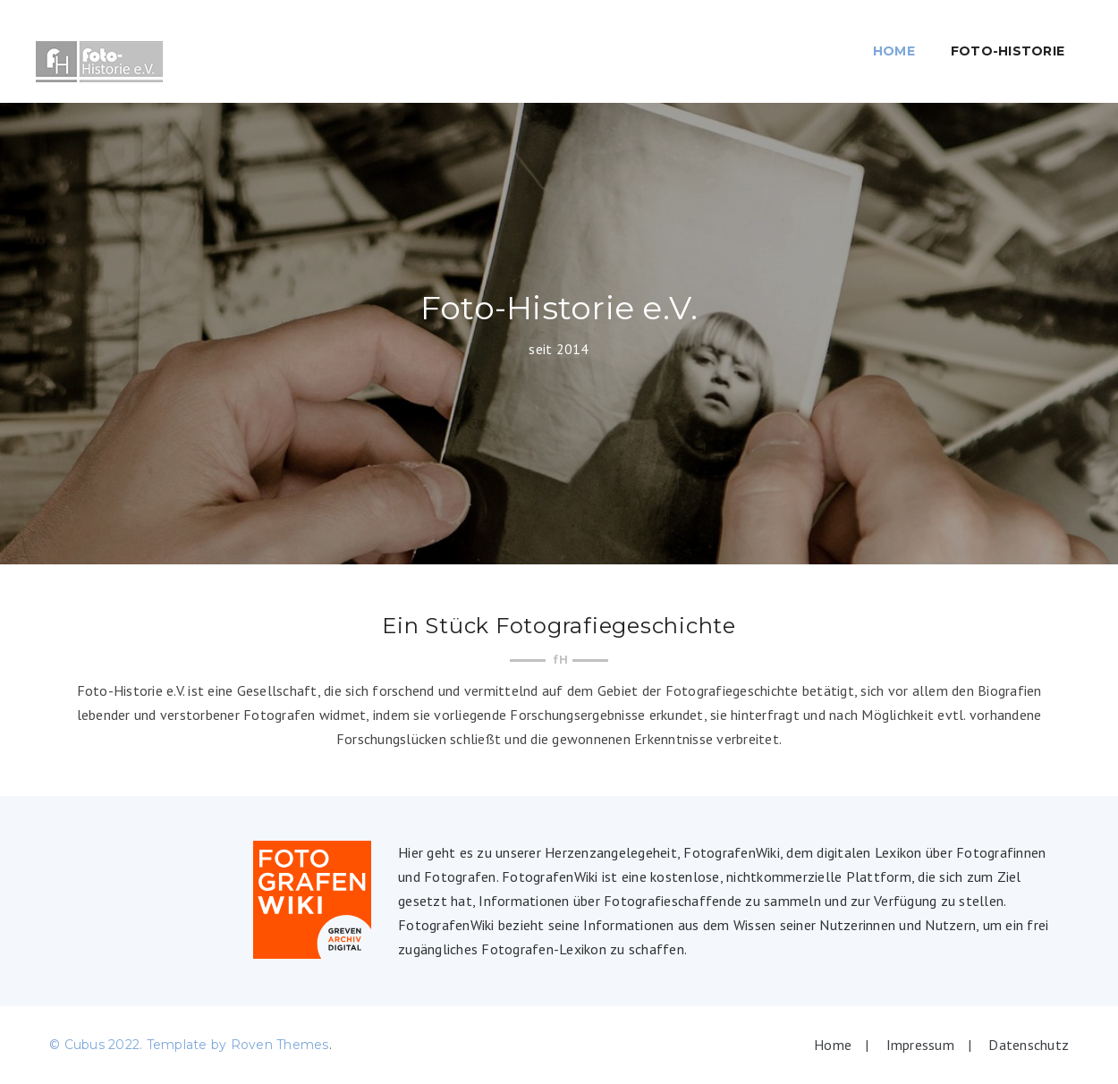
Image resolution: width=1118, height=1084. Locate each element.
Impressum (920, 1045)
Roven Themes (280, 1045)
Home (894, 51)
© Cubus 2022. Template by (140, 1045)
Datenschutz (1028, 1045)
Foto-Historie (1007, 51)
